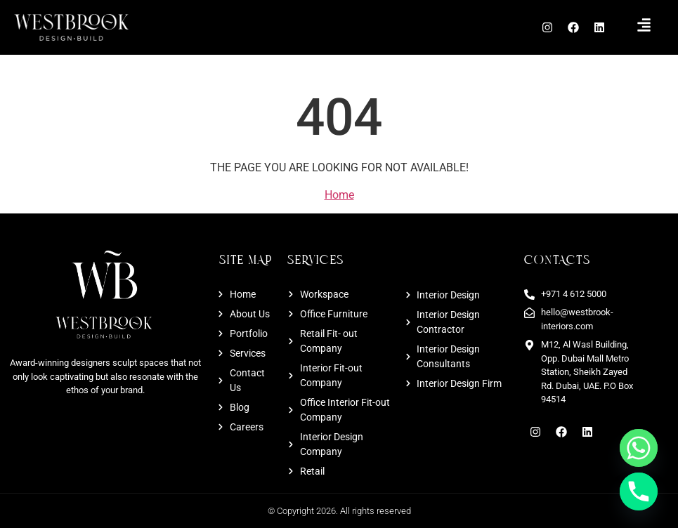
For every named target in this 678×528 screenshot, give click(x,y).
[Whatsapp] (639, 448)
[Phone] (639, 491)
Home (339, 195)
